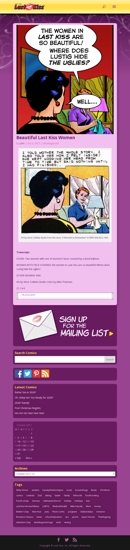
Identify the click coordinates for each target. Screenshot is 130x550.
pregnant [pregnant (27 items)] (72, 511)
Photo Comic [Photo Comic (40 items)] (58, 511)
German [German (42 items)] (36, 500)
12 (24, 441)
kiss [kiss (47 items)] (88, 500)
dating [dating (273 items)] (48, 495)
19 (24, 445)
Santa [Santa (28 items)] (39, 516)
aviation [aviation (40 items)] (35, 490)
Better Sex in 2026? (25, 392)
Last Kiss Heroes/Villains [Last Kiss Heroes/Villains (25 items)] (27, 506)
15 (32, 441)
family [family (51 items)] (67, 495)
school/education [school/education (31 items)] (53, 516)
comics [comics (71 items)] (19, 495)
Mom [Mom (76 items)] (88, 506)
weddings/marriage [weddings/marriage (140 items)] (43, 522)
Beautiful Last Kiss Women (45, 137)
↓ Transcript (28, 295)
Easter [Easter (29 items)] (58, 495)
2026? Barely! (22, 402)
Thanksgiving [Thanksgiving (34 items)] (104, 516)
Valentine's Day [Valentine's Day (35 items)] (23, 522)
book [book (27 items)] (69, 490)
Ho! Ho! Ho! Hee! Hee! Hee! (29, 413)
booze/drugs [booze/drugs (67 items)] (81, 490)
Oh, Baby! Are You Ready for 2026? (34, 397)
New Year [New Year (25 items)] (36, 511)
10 (18, 441)
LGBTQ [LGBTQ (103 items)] (45, 506)
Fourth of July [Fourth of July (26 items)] (22, 500)
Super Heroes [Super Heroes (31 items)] (88, 516)
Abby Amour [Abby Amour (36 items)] (22, 490)
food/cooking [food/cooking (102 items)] (92, 495)
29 (32, 449)
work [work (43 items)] (58, 522)
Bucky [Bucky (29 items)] (94, 490)
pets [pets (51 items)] (47, 511)
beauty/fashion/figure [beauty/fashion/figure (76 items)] (53, 490)
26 (24, 449)
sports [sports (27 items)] (75, 516)
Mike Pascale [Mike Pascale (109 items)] (76, 506)
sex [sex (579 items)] (67, 516)
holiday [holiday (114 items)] (67, 500)
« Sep (18, 458)
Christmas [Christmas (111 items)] (105, 490)
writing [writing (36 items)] (67, 522)
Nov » (29, 458)
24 (18, 449)
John (22, 143)
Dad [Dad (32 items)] (40, 495)
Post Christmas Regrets (28, 408)
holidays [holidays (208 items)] (79, 500)
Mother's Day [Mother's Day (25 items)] (22, 511)
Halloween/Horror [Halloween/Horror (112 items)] (52, 500)
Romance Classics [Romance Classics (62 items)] (24, 516)
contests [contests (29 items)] (30, 495)
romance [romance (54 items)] (100, 511)
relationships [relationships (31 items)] (86, 511)
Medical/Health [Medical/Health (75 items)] (60, 506)
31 (18, 453)
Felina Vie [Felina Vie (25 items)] (77, 495)
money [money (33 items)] (97, 506)
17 (18, 445)
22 (32, 445)
